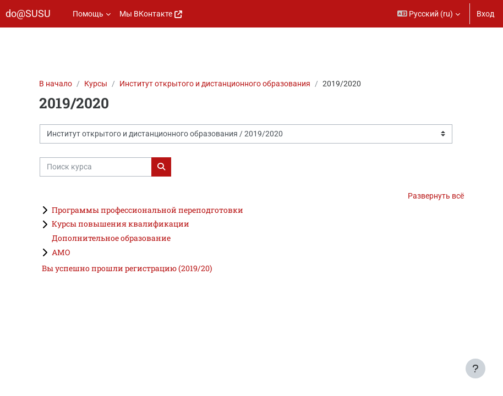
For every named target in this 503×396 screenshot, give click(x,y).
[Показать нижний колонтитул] (475, 368)
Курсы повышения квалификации (120, 223)
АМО (61, 252)
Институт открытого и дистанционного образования (214, 83)
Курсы (95, 83)
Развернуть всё (436, 195)
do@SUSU (28, 13)
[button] (429, 14)
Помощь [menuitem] (88, 13)
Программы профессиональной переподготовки (147, 210)
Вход (485, 13)
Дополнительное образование (111, 238)
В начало (55, 83)
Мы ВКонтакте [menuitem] (145, 13)
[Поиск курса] (96, 167)
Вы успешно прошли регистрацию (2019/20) (127, 268)
